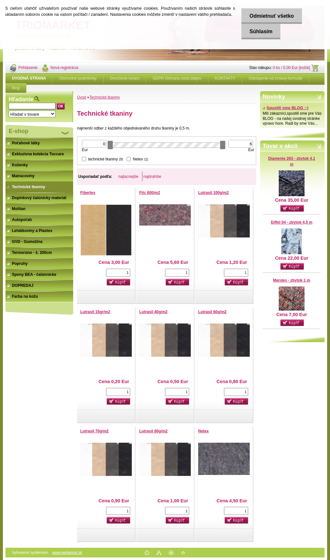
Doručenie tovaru (124, 78)
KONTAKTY (225, 78)
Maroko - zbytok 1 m (291, 280)
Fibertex (87, 192)
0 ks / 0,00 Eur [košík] (291, 67)
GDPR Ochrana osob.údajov (176, 78)
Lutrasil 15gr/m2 (95, 312)
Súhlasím (260, 31)
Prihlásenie (27, 67)
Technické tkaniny (104, 97)
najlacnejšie (128, 176)
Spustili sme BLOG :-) (285, 108)
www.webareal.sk (67, 552)
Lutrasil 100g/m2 (213, 192)
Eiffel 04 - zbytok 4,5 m (292, 222)
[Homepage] (29, 78)
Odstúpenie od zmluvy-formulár (275, 78)
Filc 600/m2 (149, 192)
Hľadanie (21, 99)
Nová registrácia (64, 67)
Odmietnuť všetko (271, 16)
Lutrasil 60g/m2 (212, 312)
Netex (203, 431)
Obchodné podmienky (78, 78)
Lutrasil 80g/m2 (153, 431)
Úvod (81, 97)
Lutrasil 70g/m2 (94, 431)
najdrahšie (152, 176)
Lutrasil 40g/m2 (153, 312)
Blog (16, 88)
